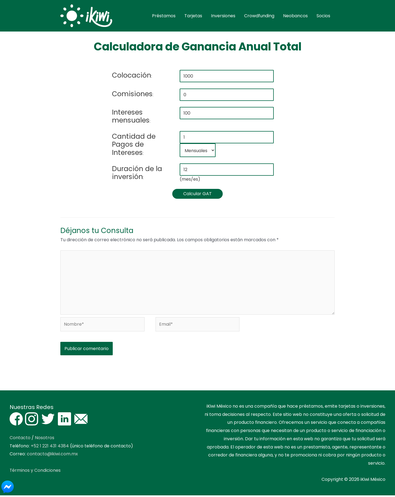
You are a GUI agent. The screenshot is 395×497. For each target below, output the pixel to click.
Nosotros (44, 439)
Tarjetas (193, 16)
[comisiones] (226, 95)
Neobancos (295, 16)
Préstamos (164, 16)
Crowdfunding (259, 16)
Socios (323, 16)
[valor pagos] (226, 114)
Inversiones (223, 16)
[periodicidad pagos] (197, 151)
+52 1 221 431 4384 (50, 447)
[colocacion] (226, 77)
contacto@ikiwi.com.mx (52, 455)
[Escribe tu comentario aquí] (197, 283)
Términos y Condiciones (35, 472)
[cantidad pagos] (226, 138)
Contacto (20, 439)
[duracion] (226, 170)
